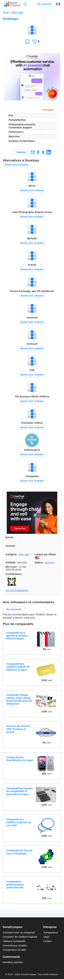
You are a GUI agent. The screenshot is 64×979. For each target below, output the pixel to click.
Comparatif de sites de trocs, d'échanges (19, 852)
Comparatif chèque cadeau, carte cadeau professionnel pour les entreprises (19, 699)
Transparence (50, 932)
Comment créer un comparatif (19, 932)
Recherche (25, 4)
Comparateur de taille (14, 949)
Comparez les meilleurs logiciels (20, 936)
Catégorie (11, 554)
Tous (5, 12)
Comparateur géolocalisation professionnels (15, 884)
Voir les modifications (17, 590)
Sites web (17, 12)
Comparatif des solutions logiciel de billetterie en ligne (17, 667)
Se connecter (44, 4)
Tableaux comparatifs (14, 941)
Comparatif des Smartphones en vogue (19, 758)
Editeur (39, 562)
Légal (46, 936)
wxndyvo (49, 562)
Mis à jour (11, 566)
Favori (27, 41)
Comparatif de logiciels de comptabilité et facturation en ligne (19, 791)
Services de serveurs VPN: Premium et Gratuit (18, 729)
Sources (10, 545)
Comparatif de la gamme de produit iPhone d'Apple (16, 635)
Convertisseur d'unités (15, 945)
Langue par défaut (45, 554)
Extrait (9, 537)
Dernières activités (13, 962)
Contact (47, 941)
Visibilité (10, 562)
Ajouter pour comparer (16, 164)
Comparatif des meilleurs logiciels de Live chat (18, 822)
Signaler (21, 152)
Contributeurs (14, 574)
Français (58, 4)
